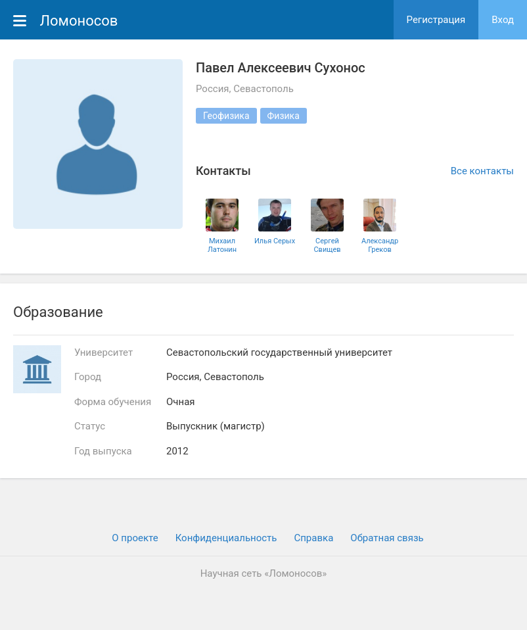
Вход (503, 20)
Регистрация (436, 20)
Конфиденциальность (226, 538)
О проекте (135, 538)
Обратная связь (386, 538)
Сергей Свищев (326, 245)
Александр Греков (379, 245)
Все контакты (482, 171)
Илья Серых (274, 241)
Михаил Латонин (222, 245)
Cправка (313, 538)
